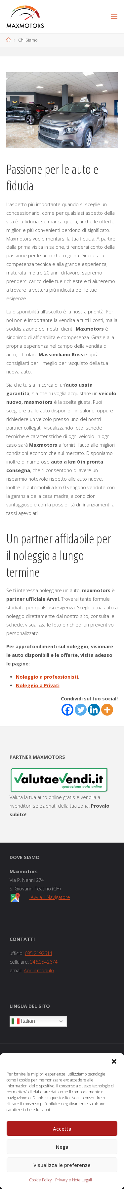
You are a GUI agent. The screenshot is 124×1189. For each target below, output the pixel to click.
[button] (114, 1061)
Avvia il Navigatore (49, 897)
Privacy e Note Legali (73, 1180)
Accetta (62, 1128)
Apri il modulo (39, 970)
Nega (62, 1146)
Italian (23, 1021)
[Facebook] (67, 710)
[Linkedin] (94, 710)
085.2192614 (38, 953)
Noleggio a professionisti (47, 677)
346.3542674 (44, 962)
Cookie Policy (40, 1180)
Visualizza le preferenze (62, 1165)
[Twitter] (81, 710)
